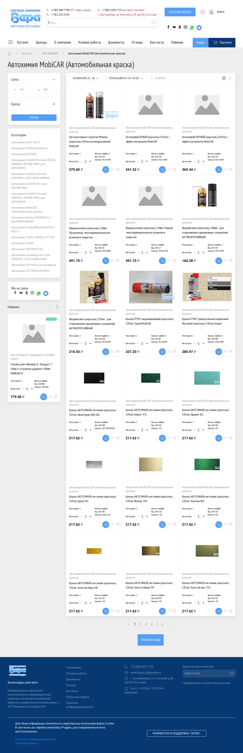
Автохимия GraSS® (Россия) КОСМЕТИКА (29, 185)
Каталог (18, 42)
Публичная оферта (77, 697)
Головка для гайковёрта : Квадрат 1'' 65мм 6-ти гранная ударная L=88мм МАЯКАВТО (32, 368)
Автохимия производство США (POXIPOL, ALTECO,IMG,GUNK (30, 257)
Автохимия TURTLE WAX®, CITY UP (32, 237)
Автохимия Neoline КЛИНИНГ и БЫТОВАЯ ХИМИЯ (30, 219)
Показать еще (151, 639)
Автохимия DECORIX (24, 154)
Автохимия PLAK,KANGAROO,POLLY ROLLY (33, 229)
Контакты (157, 42)
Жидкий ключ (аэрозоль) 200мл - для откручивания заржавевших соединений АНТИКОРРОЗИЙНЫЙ (205, 232)
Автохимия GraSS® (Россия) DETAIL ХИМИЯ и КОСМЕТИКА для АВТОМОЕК (33, 164)
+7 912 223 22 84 (60, 14)
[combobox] (102, 22)
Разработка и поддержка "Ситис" (176, 733)
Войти (216, 12)
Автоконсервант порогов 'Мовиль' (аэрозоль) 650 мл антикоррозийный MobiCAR (89, 141)
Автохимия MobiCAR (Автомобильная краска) (26, 209)
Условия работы (89, 42)
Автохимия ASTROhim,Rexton (29, 148)
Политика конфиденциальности (78, 704)
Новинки (177, 42)
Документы (116, 42)
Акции (200, 42)
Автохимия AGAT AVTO (25, 142)
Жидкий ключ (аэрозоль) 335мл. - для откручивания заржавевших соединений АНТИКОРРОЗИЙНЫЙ (92, 323)
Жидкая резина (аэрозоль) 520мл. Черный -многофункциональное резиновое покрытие (149, 232)
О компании (62, 42)
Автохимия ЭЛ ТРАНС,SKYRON (30, 270)
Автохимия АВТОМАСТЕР (27, 249)
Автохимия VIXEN (22, 243)
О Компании (73, 667)
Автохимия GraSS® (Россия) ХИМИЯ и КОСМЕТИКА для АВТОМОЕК (29, 197)
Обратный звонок (180, 12)
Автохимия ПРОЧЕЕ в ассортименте (33, 264)
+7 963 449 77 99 (71, 10)
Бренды (41, 42)
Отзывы (137, 42)
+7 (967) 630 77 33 (123, 10)
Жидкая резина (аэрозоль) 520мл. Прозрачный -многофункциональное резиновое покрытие (89, 232)
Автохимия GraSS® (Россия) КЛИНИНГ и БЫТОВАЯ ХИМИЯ (30, 175)
